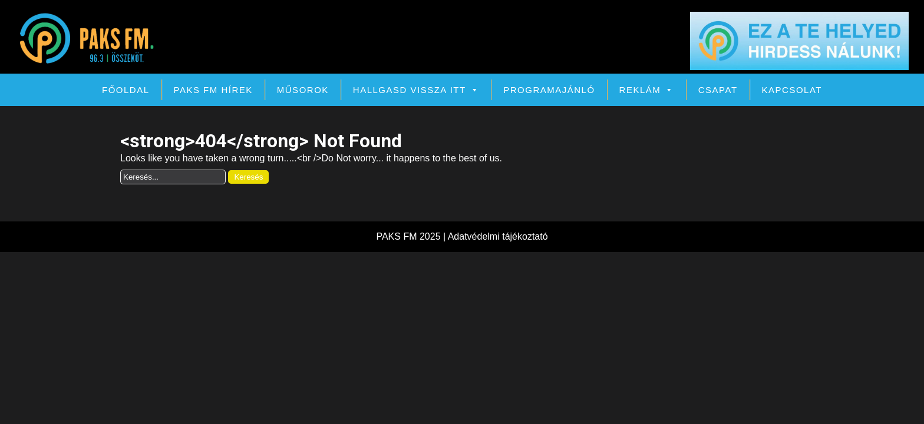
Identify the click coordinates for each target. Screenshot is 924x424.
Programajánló (549, 90)
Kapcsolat (792, 90)
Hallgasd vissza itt (416, 90)
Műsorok (303, 90)
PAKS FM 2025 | (411, 236)
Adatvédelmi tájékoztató (498, 236)
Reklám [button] (646, 90)
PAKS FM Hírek (213, 90)
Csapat (718, 90)
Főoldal (126, 90)
